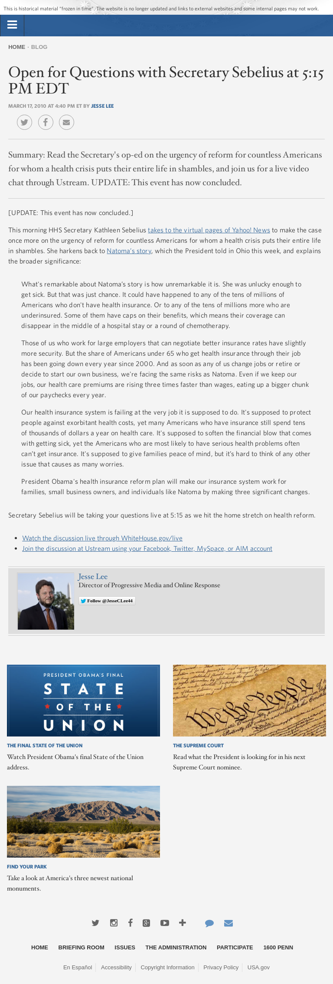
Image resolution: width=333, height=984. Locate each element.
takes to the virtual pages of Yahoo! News (209, 230)
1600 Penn (278, 947)
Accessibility (116, 967)
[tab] (12, 25)
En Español (77, 967)
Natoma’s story (129, 250)
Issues (124, 947)
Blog (39, 47)
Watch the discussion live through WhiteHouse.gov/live (102, 538)
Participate (235, 947)
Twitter (26, 116)
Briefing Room (81, 947)
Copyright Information (167, 967)
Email (68, 116)
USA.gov (259, 967)
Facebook (48, 116)
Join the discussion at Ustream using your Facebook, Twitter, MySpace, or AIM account (147, 548)
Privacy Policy (220, 967)
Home (16, 47)
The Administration (176, 947)
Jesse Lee (102, 106)
